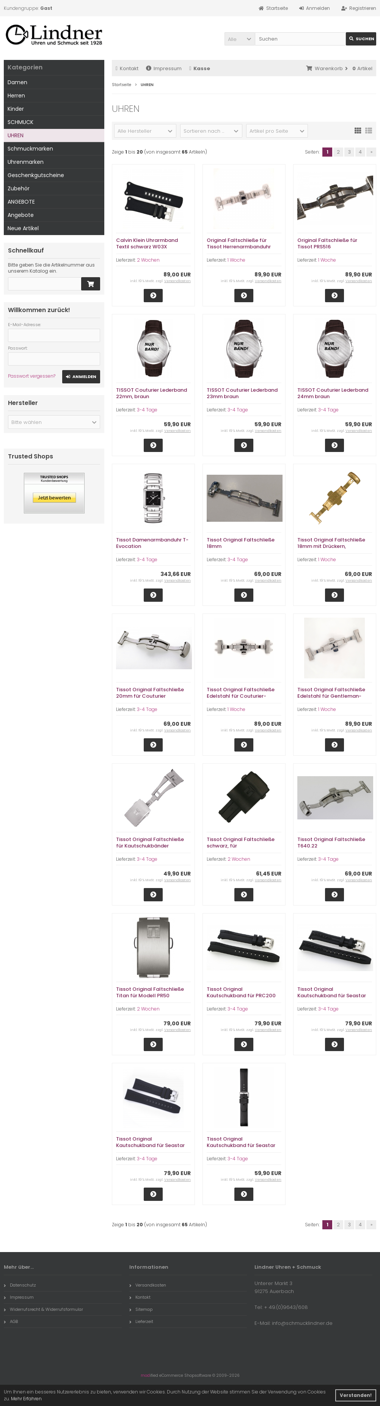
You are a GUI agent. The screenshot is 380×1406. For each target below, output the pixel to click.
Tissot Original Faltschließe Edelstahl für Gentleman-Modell (331, 696)
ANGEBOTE (21, 202)
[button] (240, 39)
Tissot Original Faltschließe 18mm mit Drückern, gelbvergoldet (331, 546)
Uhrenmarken (26, 162)
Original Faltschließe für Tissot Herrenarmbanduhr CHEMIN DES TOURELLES (239, 247)
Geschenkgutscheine (36, 175)
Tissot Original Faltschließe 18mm (241, 543)
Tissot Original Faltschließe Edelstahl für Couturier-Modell (241, 696)
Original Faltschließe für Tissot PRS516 (327, 243)
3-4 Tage (147, 409)
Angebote (21, 215)
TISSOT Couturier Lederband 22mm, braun (151, 393)
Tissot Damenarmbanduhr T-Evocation (152, 543)
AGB (11, 1321)
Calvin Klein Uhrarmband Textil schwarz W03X (147, 243)
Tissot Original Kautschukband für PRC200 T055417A (241, 995)
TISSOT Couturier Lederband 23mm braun (242, 393)
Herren (16, 95)
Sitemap (140, 1309)
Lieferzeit (141, 1321)
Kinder (16, 109)
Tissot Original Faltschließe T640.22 (331, 842)
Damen (17, 82)
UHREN (16, 135)
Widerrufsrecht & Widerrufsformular (43, 1309)
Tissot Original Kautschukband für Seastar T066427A (150, 1145)
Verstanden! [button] (356, 1395)
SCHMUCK (20, 122)
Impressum (164, 68)
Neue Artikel (23, 228)
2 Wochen (148, 260)
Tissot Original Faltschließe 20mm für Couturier (150, 693)
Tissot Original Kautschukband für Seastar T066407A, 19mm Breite (331, 995)
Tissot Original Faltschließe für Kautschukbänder (150, 842)
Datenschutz (20, 1285)
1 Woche (236, 260)
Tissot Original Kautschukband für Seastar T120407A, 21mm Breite (241, 1145)
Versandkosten (177, 281)
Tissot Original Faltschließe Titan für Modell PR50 (150, 992)
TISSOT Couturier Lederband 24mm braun (332, 393)
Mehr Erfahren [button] (26, 1398)
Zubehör (19, 188)
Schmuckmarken (30, 148)
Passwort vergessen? (31, 376)
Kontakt (127, 68)
